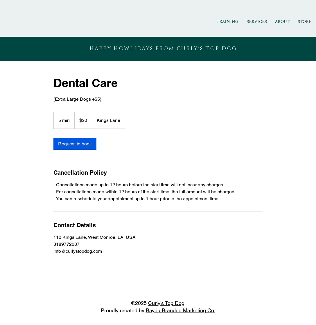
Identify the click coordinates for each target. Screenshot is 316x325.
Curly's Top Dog (166, 303)
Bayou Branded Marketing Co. (180, 310)
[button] (256, 21)
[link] (74, 144)
